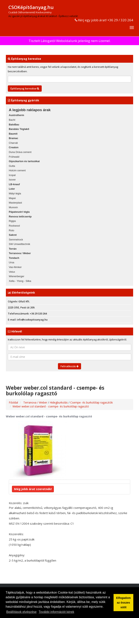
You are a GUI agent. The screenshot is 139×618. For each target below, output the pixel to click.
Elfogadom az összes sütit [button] (123, 602)
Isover (12, 179)
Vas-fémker (15, 267)
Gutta (12, 165)
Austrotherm (16, 115)
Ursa (11, 262)
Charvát (13, 142)
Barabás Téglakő (19, 129)
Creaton (13, 147)
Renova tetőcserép (20, 216)
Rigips (12, 221)
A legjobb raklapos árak (30, 110)
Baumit (13, 133)
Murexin (13, 207)
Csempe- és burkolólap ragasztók (91, 402)
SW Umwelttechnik (19, 244)
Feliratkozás (69, 366)
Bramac (13, 138)
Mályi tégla (15, 193)
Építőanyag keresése (24, 88)
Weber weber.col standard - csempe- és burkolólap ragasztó (51, 406)
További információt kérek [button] (56, 612)
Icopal (12, 175)
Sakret (13, 234)
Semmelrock (16, 239)
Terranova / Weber (20, 253)
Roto (11, 230)
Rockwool (14, 225)
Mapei (12, 198)
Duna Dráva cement (20, 152)
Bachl (12, 119)
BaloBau (14, 124)
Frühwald (14, 156)
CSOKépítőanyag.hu (31, 7)
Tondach (14, 257)
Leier (12, 188)
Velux (12, 271)
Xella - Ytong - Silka (20, 281)
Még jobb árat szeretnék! (33, 489)
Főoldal (13, 402)
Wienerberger (16, 276)
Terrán (13, 248)
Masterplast (15, 202)
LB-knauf (14, 184)
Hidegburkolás (59, 402)
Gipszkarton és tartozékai (24, 161)
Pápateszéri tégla (19, 211)
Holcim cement (17, 170)
